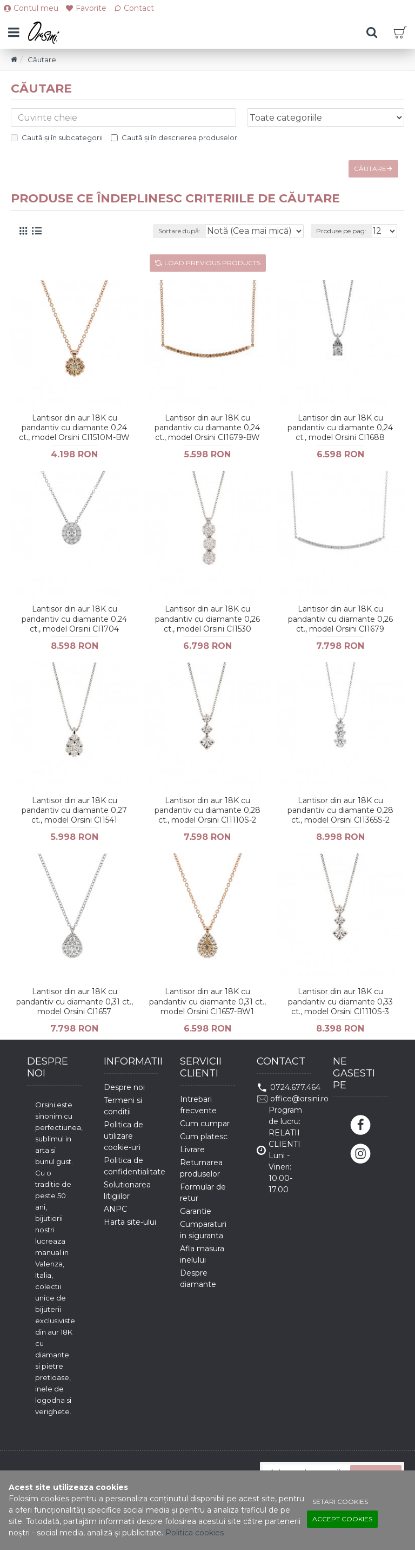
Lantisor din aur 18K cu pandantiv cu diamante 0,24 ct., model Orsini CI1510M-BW (74, 427)
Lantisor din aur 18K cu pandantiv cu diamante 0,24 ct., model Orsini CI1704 (74, 618)
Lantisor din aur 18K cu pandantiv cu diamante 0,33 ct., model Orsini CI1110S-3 (340, 1001)
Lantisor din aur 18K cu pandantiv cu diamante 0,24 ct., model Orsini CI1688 (340, 427)
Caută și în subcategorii (57, 137)
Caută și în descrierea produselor (174, 137)
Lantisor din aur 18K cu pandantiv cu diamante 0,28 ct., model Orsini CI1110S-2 (207, 810)
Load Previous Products (212, 263)
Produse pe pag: (341, 231)
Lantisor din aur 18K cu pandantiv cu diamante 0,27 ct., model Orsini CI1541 (74, 810)
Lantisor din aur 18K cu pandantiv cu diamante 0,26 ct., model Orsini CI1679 (340, 618)
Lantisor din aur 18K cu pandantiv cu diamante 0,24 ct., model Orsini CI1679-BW (207, 427)
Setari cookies (340, 1502)
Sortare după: (179, 231)
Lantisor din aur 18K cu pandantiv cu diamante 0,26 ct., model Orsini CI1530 (207, 618)
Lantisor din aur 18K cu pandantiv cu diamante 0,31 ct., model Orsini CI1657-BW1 (207, 1001)
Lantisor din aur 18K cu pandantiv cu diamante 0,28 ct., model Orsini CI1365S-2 (340, 810)
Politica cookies (194, 1533)
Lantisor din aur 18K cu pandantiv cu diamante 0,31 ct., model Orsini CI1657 (74, 1001)
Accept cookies (342, 1519)
